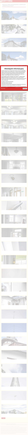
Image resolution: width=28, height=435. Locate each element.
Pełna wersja (3, 88)
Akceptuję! (25, 88)
